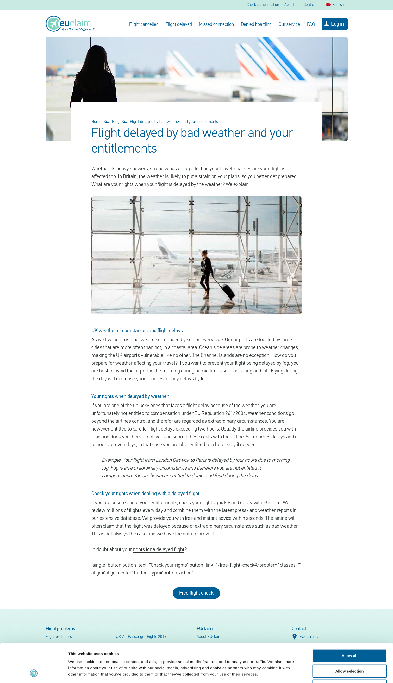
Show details (273, 673)
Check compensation (263, 5)
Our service (289, 24)
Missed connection (216, 24)
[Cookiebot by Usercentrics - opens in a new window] (34, 673)
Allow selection (349, 635)
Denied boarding (256, 24)
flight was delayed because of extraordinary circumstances (193, 526)
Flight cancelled (144, 24)
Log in (337, 24)
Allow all (350, 619)
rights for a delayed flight (158, 549)
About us (291, 5)
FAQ (311, 24)
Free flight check (196, 593)
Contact (309, 5)
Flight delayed (179, 24)
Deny (349, 650)
